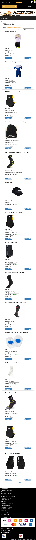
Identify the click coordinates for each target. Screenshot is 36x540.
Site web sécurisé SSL (6, 517)
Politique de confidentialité (7, 507)
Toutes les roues (4, 491)
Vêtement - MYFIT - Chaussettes (8, 496)
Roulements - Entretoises (6, 493)
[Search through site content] (8, 6)
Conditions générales (5, 505)
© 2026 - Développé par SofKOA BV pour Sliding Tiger (23, 539)
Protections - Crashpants (6, 490)
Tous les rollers (4, 488)
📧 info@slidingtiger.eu (6, 532)
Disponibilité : (8, 53)
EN (3, 2)
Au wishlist (8, 58)
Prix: (6, 48)
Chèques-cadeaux (5, 499)
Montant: (7, 55)
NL (6, 2)
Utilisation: (7, 50)
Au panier (28, 58)
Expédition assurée (5, 514)
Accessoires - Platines (6, 498)
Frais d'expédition (5, 512)
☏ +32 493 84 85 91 (5, 530)
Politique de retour (5, 516)
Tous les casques (5, 495)
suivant (19, 482)
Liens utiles (3, 501)
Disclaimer (3, 510)
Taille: (6, 52)
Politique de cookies (5, 508)
